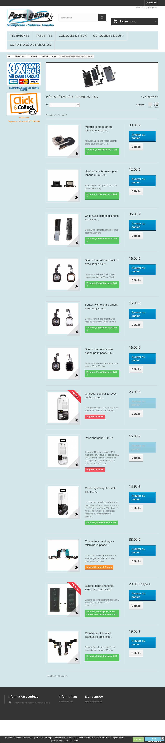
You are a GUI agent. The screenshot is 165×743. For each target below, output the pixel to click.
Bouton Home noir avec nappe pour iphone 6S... (99, 351)
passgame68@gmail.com (33, 719)
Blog (61, 710)
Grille (150, 105)
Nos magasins (66, 702)
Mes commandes (93, 702)
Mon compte (94, 696)
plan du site (151, 7)
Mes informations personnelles (100, 718)
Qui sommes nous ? (108, 35)
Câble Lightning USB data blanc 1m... (100, 490)
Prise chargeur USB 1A (99, 437)
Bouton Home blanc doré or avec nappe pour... (101, 262)
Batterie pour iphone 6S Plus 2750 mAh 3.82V (99, 587)
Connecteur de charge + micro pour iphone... (99, 543)
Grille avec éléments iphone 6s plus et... (102, 217)
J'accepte (138, 739)
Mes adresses (92, 714)
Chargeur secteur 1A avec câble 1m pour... (101, 395)
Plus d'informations (154, 739)
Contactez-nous (67, 706)
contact (139, 7)
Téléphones (19, 35)
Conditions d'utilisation (30, 45)
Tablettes (44, 35)
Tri (47, 104)
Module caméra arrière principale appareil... (98, 128)
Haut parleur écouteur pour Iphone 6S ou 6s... (101, 173)
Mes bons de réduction (96, 722)
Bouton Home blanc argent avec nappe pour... (101, 306)
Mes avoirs (90, 710)
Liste (156, 105)
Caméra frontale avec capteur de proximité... (98, 635)
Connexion (151, 2)
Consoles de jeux (73, 35)
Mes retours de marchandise (99, 706)
